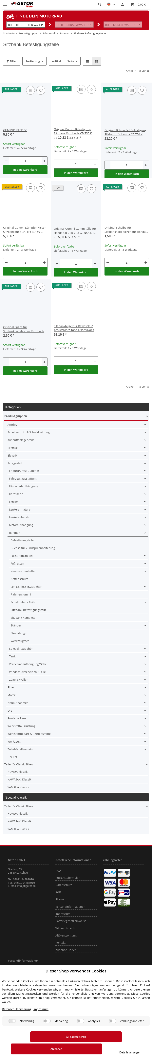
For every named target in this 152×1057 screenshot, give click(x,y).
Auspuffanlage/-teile (21, 440)
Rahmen (14, 533)
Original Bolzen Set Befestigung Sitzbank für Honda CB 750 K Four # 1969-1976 (125, 132)
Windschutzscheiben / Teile (27, 672)
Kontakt (60, 942)
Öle (10, 710)
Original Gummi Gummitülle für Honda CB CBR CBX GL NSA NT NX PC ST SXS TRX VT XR (75, 231)
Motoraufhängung (21, 525)
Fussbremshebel (22, 556)
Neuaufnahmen (18, 703)
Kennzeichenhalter (23, 571)
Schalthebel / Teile (23, 602)
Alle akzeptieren (30, 1049)
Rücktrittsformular (67, 878)
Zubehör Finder (65, 950)
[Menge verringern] (6, 161)
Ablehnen (85, 1049)
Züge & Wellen (18, 679)
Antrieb (12, 424)
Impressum (62, 914)
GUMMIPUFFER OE (15, 130)
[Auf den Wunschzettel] (40, 90)
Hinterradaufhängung (23, 486)
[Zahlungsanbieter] (112, 1033)
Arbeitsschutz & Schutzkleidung (29, 432)
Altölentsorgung (66, 935)
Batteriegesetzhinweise (70, 921)
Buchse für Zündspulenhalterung (33, 548)
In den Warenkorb (25, 170)
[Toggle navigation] (5, 2)
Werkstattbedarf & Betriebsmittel (29, 734)
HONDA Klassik (18, 772)
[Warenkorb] (138, 4)
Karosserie (16, 494)
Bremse (13, 448)
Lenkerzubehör (19, 517)
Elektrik (12, 455)
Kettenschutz (19, 579)
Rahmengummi (21, 594)
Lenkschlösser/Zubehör (26, 587)
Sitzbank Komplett (23, 618)
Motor (11, 695)
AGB (58, 892)
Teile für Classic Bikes (18, 764)
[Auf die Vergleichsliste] (30, 90)
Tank (12, 656)
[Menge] (25, 161)
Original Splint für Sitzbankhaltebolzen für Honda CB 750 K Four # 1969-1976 (23, 329)
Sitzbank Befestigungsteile (29, 610)
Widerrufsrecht (65, 928)
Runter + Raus (17, 718)
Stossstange (19, 633)
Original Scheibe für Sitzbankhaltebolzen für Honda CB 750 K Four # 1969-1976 (125, 230)
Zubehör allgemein (20, 749)
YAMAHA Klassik (18, 787)
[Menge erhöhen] (44, 161)
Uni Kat (12, 757)
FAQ (58, 870)
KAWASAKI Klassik (19, 779)
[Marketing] (47, 1033)
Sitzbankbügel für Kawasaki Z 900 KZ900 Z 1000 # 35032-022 (74, 328)
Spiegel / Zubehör (21, 648)
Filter (11, 61)
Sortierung (33, 61)
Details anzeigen (131, 1052)
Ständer (16, 625)
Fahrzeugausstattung (23, 478)
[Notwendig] (12, 1033)
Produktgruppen (15, 416)
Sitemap (60, 899)
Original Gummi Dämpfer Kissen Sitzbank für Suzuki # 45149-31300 (24, 230)
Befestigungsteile (22, 540)
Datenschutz (63, 885)
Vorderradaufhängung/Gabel (28, 664)
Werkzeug (14, 741)
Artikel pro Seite (63, 61)
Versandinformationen (70, 907)
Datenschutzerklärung (16, 1021)
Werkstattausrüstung (21, 726)
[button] (99, 4)
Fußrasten (17, 563)
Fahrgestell (15, 463)
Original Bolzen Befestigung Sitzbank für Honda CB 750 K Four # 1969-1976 (73, 131)
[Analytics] (80, 1033)
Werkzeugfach (20, 641)
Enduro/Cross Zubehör (24, 471)
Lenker (13, 502)
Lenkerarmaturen (20, 509)
